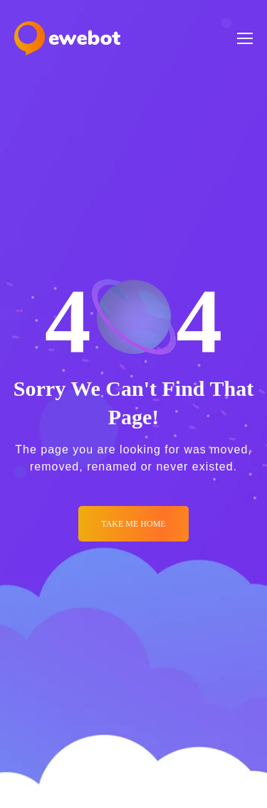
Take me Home (133, 524)
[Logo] (67, 38)
